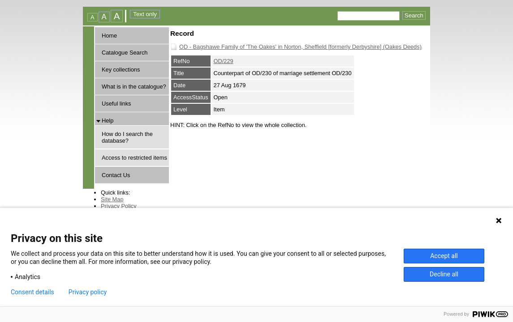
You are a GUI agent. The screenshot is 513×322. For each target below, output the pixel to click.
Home (109, 35)
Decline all (444, 274)
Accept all (444, 255)
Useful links (116, 103)
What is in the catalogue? (134, 86)
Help (107, 120)
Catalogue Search (124, 52)
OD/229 (223, 61)
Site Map (112, 199)
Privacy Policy (119, 206)
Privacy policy (88, 292)
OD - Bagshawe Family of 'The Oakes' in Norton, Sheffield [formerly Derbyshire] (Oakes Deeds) (300, 46)
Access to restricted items (134, 157)
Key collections (121, 69)
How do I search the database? (127, 137)
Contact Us (116, 175)
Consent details (32, 292)
